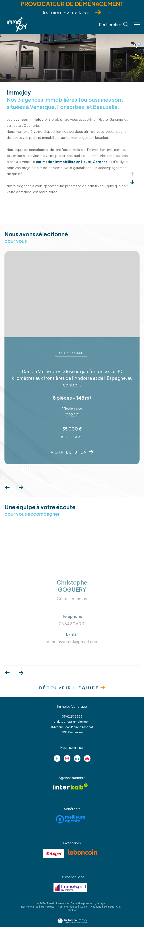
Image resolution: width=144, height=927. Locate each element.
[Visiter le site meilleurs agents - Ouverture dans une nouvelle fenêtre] (70, 819)
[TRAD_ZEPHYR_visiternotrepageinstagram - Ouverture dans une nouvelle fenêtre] (67, 758)
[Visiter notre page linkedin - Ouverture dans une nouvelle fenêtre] (77, 758)
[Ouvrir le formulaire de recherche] (113, 24)
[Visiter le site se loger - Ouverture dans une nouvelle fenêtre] (53, 853)
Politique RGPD (112, 906)
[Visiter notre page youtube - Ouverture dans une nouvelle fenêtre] (87, 758)
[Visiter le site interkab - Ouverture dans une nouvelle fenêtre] (70, 786)
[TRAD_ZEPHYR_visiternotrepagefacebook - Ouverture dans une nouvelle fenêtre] (57, 758)
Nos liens (96, 906)
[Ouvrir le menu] (137, 23)
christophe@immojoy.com (72, 721)
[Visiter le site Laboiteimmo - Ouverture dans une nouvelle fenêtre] (72, 918)
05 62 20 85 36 (72, 716)
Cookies (72, 910)
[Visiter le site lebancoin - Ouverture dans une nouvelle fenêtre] (82, 852)
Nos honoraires (30, 906)
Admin (84, 906)
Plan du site (48, 906)
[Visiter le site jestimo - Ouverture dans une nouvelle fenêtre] (70, 887)
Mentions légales (68, 906)
